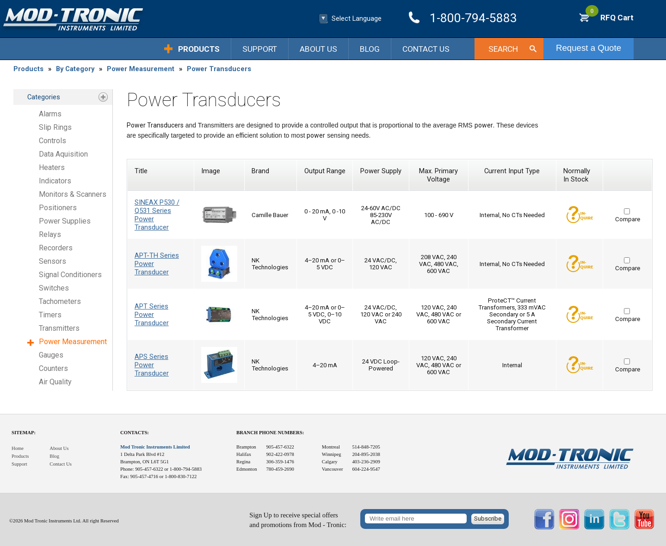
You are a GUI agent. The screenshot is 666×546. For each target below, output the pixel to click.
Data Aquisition (63, 154)
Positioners (58, 207)
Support (259, 49)
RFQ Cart (610, 17)
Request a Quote (588, 48)
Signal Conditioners (70, 274)
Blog (370, 49)
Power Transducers (219, 69)
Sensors (52, 261)
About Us (318, 49)
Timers (50, 314)
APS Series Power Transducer (152, 364)
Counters (53, 368)
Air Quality (55, 381)
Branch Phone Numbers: (270, 432)
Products (199, 49)
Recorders (56, 247)
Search (503, 49)
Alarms (50, 113)
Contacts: (134, 432)
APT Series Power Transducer (152, 314)
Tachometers (60, 301)
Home (18, 448)
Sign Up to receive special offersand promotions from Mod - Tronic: (297, 519)
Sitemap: (24, 432)
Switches (54, 288)
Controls (52, 140)
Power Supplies (65, 221)
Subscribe (487, 518)
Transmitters (59, 328)
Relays (50, 234)
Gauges (51, 355)
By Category (75, 69)
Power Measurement (140, 69)
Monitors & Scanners (72, 194)
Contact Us (426, 49)
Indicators (55, 180)
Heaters (52, 167)
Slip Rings (55, 127)
